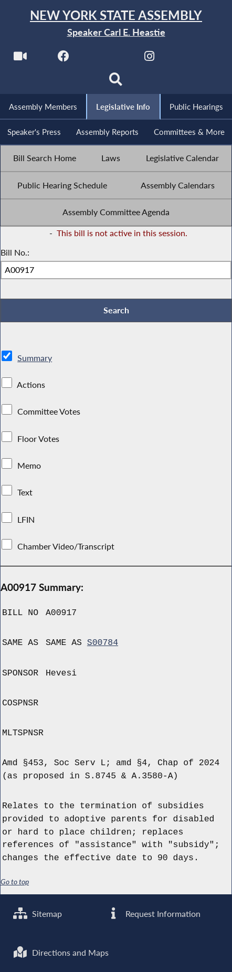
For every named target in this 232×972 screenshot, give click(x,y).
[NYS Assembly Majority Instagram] (149, 58)
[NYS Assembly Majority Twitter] (106, 58)
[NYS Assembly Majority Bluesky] (192, 58)
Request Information (154, 913)
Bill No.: (15, 252)
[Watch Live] (20, 58)
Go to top (15, 881)
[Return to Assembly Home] (116, 23)
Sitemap (37, 913)
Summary (34, 358)
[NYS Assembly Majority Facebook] (63, 58)
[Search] (116, 82)
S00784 (102, 643)
